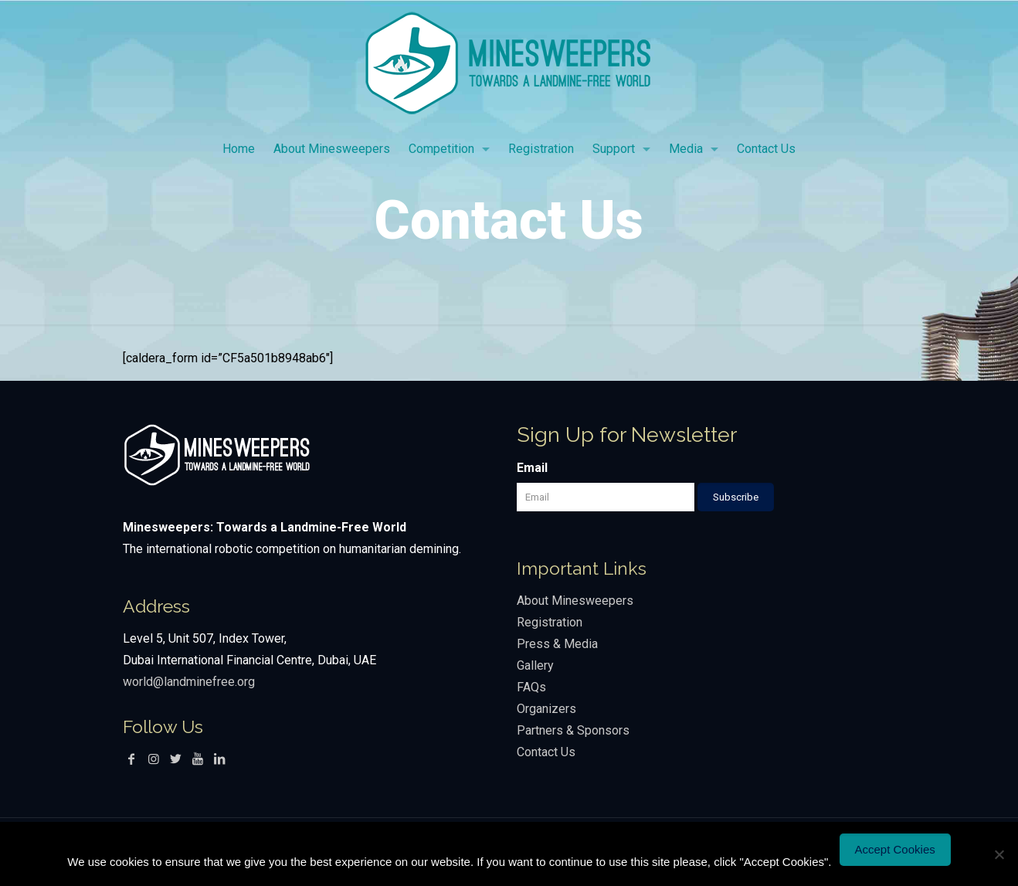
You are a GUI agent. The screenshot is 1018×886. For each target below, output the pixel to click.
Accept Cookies (895, 849)
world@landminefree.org (189, 681)
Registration (549, 622)
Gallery (535, 665)
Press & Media (557, 643)
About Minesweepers (576, 600)
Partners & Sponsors (573, 730)
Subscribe (735, 497)
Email (532, 467)
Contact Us (546, 752)
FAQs (531, 687)
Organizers (546, 708)
